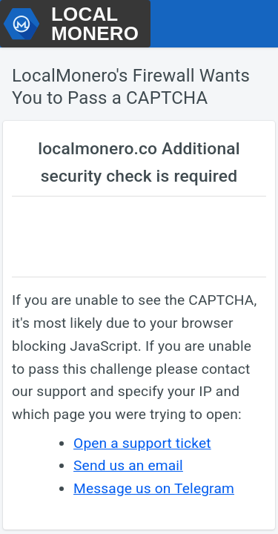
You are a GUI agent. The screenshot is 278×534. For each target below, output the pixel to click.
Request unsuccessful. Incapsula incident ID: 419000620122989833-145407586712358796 (139, 267)
